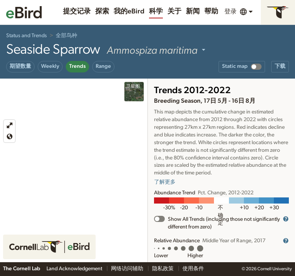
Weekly (50, 66)
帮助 (211, 11)
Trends (77, 66)
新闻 (193, 11)
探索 (102, 11)
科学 (156, 11)
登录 (230, 11)
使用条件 (193, 268)
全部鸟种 (66, 35)
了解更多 (165, 182)
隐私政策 (163, 268)
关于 (174, 11)
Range (103, 66)
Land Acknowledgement (74, 268)
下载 (280, 66)
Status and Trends (26, 35)
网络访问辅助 (127, 268)
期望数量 (20, 66)
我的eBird (129, 11)
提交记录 (77, 11)
